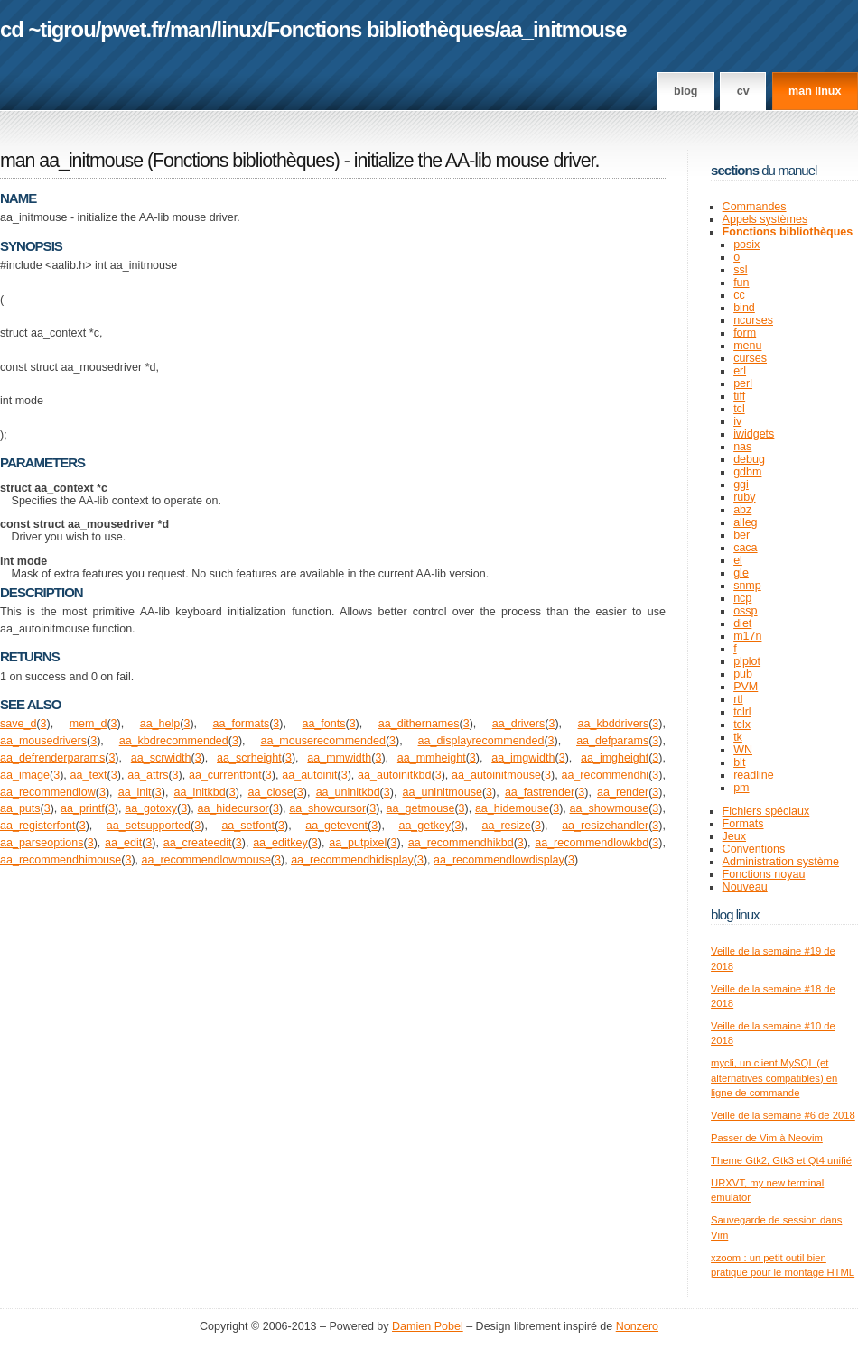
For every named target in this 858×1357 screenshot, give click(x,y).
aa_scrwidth (161, 758)
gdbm (747, 472)
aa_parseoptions (42, 842)
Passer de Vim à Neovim (767, 1137)
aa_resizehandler (605, 825)
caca (745, 547)
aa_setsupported (149, 825)
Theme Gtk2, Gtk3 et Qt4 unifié (781, 1160)
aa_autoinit (309, 775)
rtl (737, 699)
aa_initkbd (200, 792)
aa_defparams (612, 740)
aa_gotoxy (151, 808)
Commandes (755, 206)
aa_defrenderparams (52, 758)
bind (744, 307)
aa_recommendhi (604, 775)
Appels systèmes (765, 219)
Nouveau (745, 887)
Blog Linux (735, 914)
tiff (739, 396)
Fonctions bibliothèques (381, 29)
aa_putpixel (358, 842)
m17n (747, 636)
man (190, 29)
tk (737, 737)
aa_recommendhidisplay (352, 860)
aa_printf (83, 808)
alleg (745, 522)
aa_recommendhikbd (461, 842)
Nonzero (637, 1326)
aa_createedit (197, 842)
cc (739, 295)
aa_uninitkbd (348, 792)
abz (742, 509)
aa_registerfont (38, 825)
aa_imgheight (614, 758)
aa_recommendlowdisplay (499, 860)
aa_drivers (518, 723)
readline (753, 775)
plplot (746, 661)
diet (742, 623)
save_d (18, 723)
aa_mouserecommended (322, 740)
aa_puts (20, 808)
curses (750, 358)
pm (741, 787)
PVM (745, 686)
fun (741, 282)
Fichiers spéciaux (766, 811)
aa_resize (506, 825)
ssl (740, 269)
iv (737, 421)
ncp (742, 598)
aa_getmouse (421, 808)
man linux (814, 91)
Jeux (734, 836)
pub (742, 674)
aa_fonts (323, 723)
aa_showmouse (609, 808)
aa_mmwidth (339, 758)
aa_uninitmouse (442, 792)
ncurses (753, 320)
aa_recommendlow (48, 792)
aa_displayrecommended (481, 740)
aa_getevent (336, 825)
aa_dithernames (419, 723)
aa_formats (241, 723)
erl (739, 371)
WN (742, 749)
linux (240, 29)
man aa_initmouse (71, 160)
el (737, 560)
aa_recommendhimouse (60, 860)
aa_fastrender (539, 792)
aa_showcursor (327, 808)
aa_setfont (247, 825)
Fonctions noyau (764, 874)
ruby (744, 497)
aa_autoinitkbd (394, 775)
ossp (745, 611)
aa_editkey (280, 842)
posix (746, 244)
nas (742, 446)
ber (741, 535)
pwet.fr (132, 29)
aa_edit (123, 842)
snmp (747, 585)
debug (749, 459)
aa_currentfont (225, 775)
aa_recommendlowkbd (591, 842)
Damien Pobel (427, 1326)
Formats (743, 823)
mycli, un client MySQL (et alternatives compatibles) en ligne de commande (774, 1077)
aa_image (25, 775)
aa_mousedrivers (43, 740)
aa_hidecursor (232, 808)
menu (747, 345)
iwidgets (753, 434)
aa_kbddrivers (613, 723)
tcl (739, 408)
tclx (742, 724)
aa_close (271, 792)
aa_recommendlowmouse (206, 860)
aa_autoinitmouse (496, 775)
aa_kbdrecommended (173, 740)
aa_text (88, 775)
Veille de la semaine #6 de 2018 (783, 1115)
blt (739, 762)
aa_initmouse (562, 29)
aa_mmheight (431, 758)
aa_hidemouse (512, 808)
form (744, 333)
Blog (685, 91)
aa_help (160, 723)
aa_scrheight (249, 758)
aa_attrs (147, 775)
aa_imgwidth (523, 758)
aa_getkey (424, 825)
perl (742, 383)
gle (741, 573)
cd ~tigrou (48, 29)
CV (743, 91)
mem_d (88, 723)
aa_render (622, 792)
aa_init (135, 792)
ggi (741, 484)
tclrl (742, 712)
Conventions (754, 849)
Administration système (781, 861)
